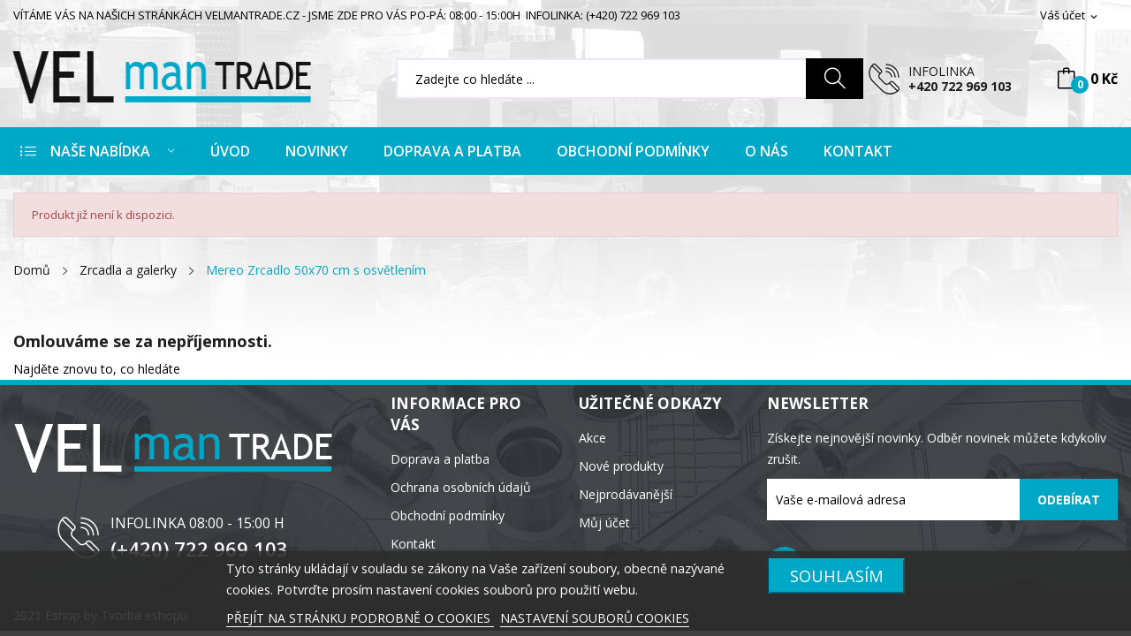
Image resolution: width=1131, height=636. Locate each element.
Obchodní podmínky (448, 515)
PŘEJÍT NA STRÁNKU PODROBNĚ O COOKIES (360, 618)
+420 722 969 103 (960, 86)
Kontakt (413, 543)
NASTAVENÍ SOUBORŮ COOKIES (594, 618)
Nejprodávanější (625, 494)
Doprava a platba (440, 458)
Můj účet (604, 522)
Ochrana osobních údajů (461, 487)
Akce (592, 437)
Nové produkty (621, 466)
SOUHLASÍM (837, 575)
